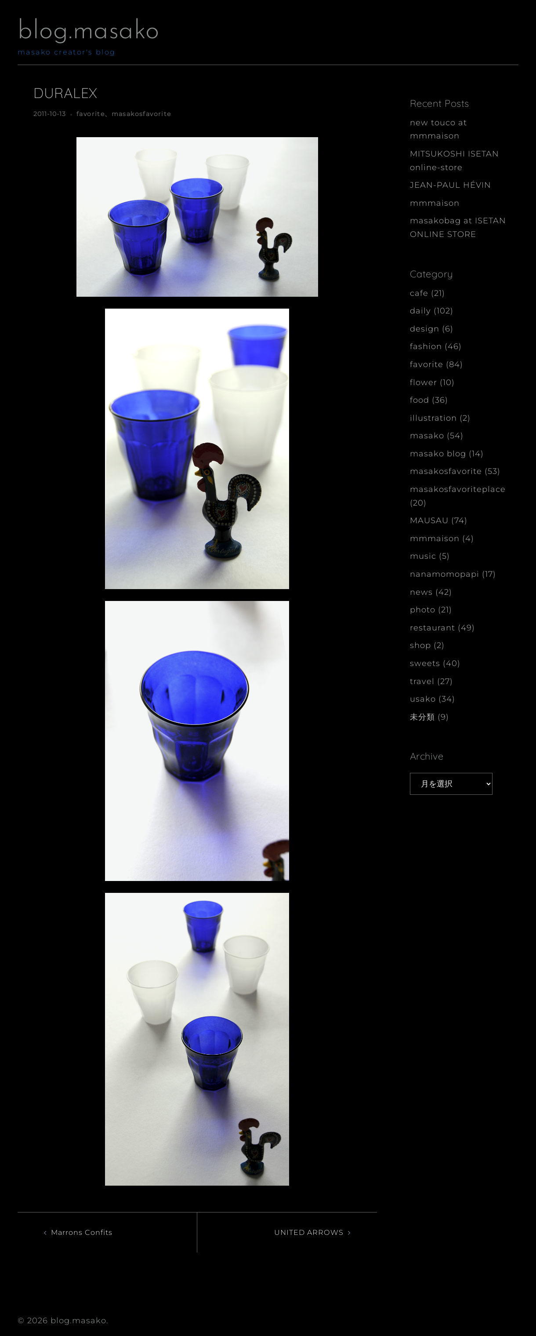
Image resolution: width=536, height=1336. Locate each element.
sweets (425, 663)
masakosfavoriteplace (458, 489)
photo (422, 610)
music (423, 556)
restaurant (432, 628)
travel (422, 681)
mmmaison (435, 203)
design (424, 329)
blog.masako (88, 31)
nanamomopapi (444, 574)
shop (420, 645)
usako (423, 699)
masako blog (438, 454)
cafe (419, 293)
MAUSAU (429, 520)
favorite (90, 114)
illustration (433, 418)
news (421, 592)
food (419, 400)
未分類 (422, 717)
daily (420, 311)
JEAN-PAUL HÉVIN (450, 185)
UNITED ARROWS (305, 1232)
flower (423, 382)
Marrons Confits (85, 1232)
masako (427, 435)
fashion (426, 346)
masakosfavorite (141, 114)
